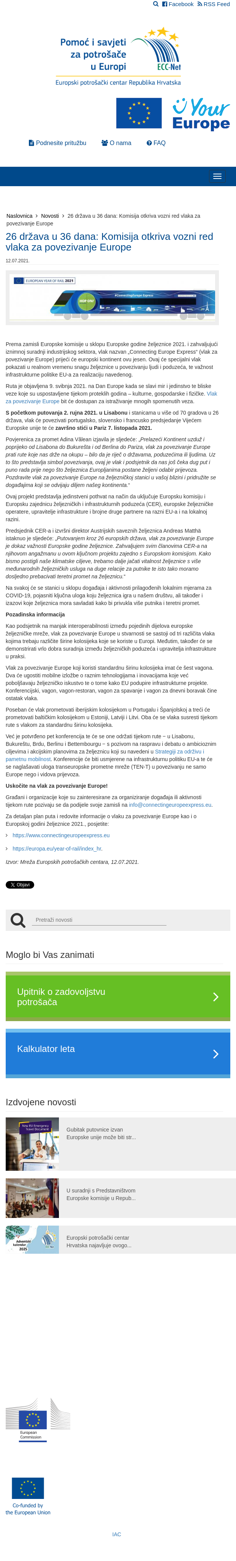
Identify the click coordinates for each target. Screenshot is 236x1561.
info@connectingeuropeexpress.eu (170, 805)
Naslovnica (22, 216)
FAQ (156, 143)
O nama (116, 143)
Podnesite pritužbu (57, 143)
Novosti (52, 216)
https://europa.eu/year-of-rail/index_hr (57, 849)
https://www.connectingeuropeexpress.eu (61, 835)
